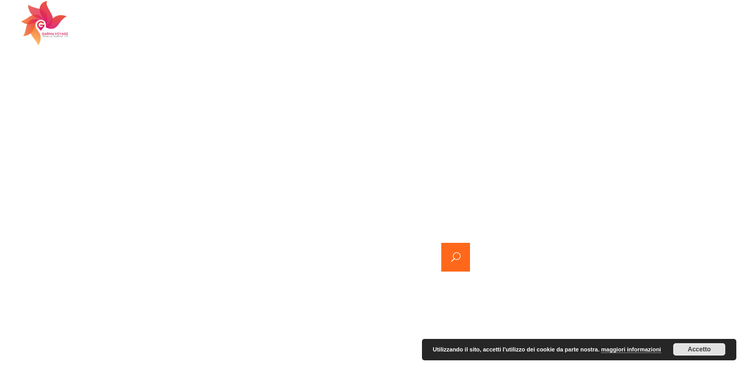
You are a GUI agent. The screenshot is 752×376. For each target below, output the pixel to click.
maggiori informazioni (631, 349)
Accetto (699, 349)
